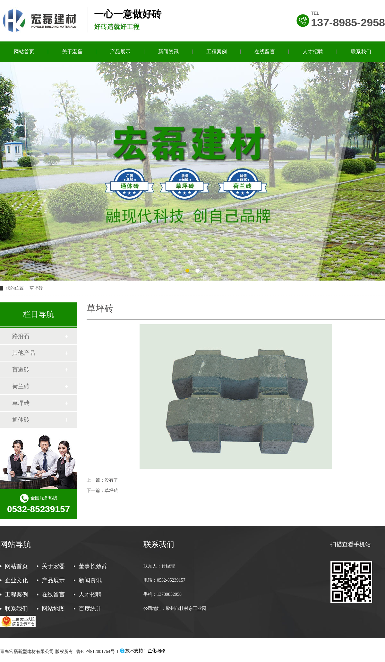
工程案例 (216, 51)
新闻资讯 (168, 51)
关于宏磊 (72, 51)
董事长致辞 (93, 566)
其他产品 (23, 353)
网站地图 (53, 608)
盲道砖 (21, 369)
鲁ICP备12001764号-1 (97, 651)
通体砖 (21, 419)
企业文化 (16, 580)
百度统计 (90, 608)
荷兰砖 (21, 386)
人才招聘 (313, 51)
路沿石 (21, 336)
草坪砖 (111, 490)
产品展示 (120, 51)
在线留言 (264, 51)
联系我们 (361, 51)
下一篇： (96, 490)
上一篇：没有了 (102, 480)
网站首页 (24, 51)
